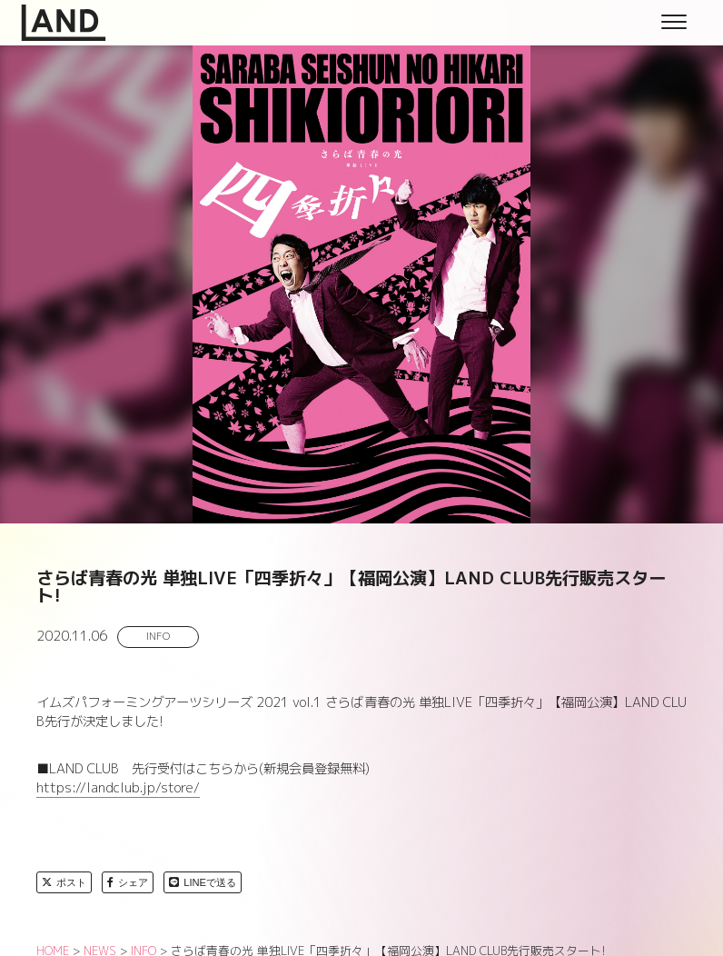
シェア (127, 882)
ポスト (64, 882)
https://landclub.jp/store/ (118, 788)
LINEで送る (202, 882)
